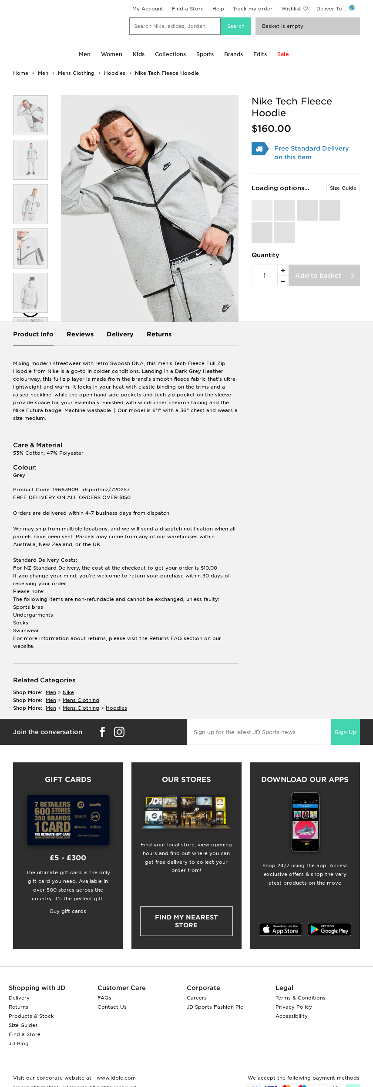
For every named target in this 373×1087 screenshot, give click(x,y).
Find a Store (188, 9)
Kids (138, 54)
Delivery (120, 334)
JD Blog (19, 1043)
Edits (260, 54)
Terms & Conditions (301, 998)
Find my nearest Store (186, 921)
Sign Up (345, 732)
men (51, 692)
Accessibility (292, 1016)
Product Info (33, 334)
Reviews (80, 334)
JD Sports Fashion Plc (215, 1007)
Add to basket (318, 275)
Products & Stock (31, 1016)
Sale (283, 54)
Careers (197, 998)
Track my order (252, 9)
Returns (159, 334)
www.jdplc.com (115, 1078)
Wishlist (291, 9)
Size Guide (343, 188)
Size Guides (23, 1025)
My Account (147, 9)
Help (218, 9)
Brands (233, 54)
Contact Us (112, 1007)
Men (85, 54)
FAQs (104, 998)
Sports (205, 54)
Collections (170, 54)
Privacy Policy (294, 1007)
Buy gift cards (68, 911)
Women (111, 54)
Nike (68, 692)
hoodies (116, 708)
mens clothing (81, 700)
